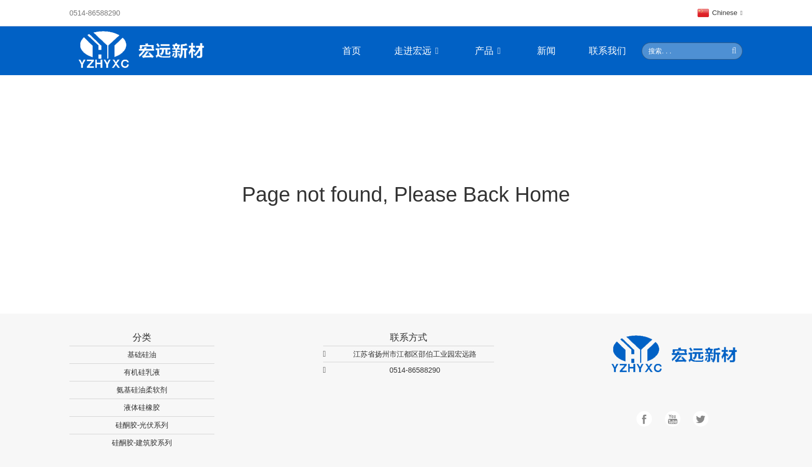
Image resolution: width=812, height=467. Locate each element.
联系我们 (607, 51)
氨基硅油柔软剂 (142, 390)
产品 (489, 51)
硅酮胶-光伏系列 (142, 425)
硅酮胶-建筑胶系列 (142, 442)
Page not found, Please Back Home (406, 194)
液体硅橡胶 (142, 407)
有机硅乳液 (142, 372)
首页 (351, 51)
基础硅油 (141, 354)
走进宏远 (418, 51)
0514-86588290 (94, 13)
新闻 (546, 51)
